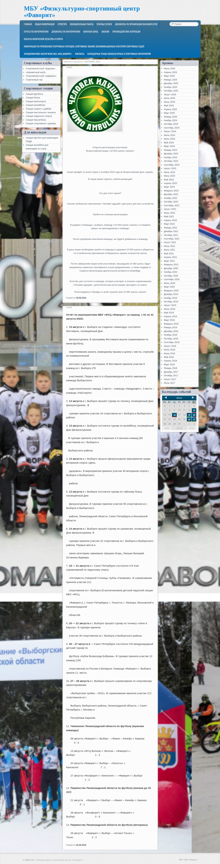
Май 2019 (169, 312)
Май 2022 (169, 216)
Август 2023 (170, 168)
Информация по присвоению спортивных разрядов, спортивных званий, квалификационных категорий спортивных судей (84, 46)
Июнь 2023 (169, 176)
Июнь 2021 (169, 249)
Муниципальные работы (82, 24)
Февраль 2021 (171, 264)
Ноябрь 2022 (170, 198)
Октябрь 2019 (171, 301)
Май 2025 (169, 105)
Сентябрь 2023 (171, 164)
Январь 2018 (170, 368)
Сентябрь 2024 (171, 127)
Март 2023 (169, 187)
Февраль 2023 (171, 190)
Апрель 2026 (170, 72)
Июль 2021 (169, 246)
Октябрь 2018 (171, 338)
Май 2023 (169, 179)
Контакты (79, 53)
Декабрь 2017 (171, 372)
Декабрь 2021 (171, 231)
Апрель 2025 (170, 109)
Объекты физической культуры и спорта (43, 39)
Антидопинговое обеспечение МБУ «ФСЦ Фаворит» (48, 53)
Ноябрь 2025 (170, 87)
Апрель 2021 (170, 257)
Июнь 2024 (169, 138)
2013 (166, 428)
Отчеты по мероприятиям (36, 31)
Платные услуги (104, 24)
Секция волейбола (35, 105)
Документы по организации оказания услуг (136, 24)
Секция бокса (33, 97)
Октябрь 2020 (171, 275)
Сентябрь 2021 (171, 238)
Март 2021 (169, 261)
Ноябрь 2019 (170, 298)
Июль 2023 (169, 172)
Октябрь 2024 (171, 124)
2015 (191, 428)
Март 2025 (169, 113)
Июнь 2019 (169, 309)
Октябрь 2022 (171, 201)
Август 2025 (170, 94)
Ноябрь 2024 (170, 120)
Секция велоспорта (36, 101)
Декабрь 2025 (171, 83)
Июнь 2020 (169, 283)
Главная (28, 24)
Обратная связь (90, 31)
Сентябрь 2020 (171, 279)
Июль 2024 (169, 135)
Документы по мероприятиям (66, 31)
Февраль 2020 (171, 290)
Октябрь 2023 (171, 161)
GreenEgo (135, 270)
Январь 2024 (170, 150)
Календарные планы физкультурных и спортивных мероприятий (119, 53)
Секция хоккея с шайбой (38, 109)
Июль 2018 (169, 349)
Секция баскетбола (36, 120)
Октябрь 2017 (171, 375)
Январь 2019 (170, 327)
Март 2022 (169, 224)
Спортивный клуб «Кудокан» (41, 68)
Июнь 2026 (169, 68)
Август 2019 (170, 305)
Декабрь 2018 (171, 331)
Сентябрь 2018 (171, 342)
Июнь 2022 (169, 213)
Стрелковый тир (34, 79)
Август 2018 (170, 346)
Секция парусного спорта (39, 116)
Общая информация (45, 24)
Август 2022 (170, 209)
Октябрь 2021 (171, 235)
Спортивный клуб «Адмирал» (41, 76)
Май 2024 (169, 142)
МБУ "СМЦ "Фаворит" (188, 860)
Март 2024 (169, 146)
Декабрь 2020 (171, 268)
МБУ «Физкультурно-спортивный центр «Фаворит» (82, 12)
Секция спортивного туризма (41, 123)
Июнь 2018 (169, 353)
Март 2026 (169, 76)
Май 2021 (169, 253)
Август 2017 (170, 379)
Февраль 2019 (171, 324)
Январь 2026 (170, 79)
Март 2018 (169, 364)
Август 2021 (170, 242)
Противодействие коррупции (126, 31)
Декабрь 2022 (171, 194)
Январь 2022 (170, 227)
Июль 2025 (169, 98)
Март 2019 (169, 320)
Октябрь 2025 (171, 90)
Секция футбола (34, 94)
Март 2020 (169, 286)
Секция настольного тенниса (41, 112)
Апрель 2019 (170, 316)
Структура (62, 24)
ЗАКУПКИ (105, 31)
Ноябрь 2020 (170, 272)
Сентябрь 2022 (171, 205)
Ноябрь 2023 (170, 157)
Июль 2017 (169, 383)
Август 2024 (170, 131)
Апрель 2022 (170, 220)
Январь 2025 (170, 116)
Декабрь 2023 (171, 153)
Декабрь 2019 (171, 294)
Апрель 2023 (170, 183)
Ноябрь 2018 (170, 335)
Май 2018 (169, 357)
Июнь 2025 (169, 102)
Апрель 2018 (170, 360)
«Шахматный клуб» (36, 72)
